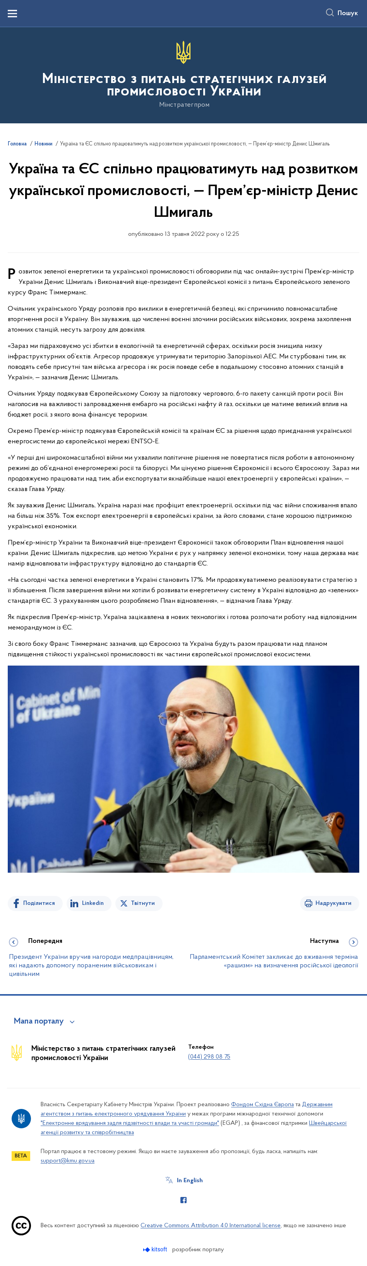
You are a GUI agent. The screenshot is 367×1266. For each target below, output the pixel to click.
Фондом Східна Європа (262, 1105)
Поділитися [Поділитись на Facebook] (39, 903)
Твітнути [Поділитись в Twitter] (143, 903)
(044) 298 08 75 (209, 1057)
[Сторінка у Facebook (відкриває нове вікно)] (183, 1200)
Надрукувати (334, 903)
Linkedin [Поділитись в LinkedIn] (93, 903)
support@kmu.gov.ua (67, 1161)
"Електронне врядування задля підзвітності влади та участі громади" (130, 1123)
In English (190, 1181)
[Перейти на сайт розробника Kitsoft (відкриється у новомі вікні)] (155, 1249)
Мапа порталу (39, 1021)
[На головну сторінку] (183, 75)
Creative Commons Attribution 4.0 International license (211, 1226)
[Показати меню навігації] (12, 13)
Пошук (348, 13)
